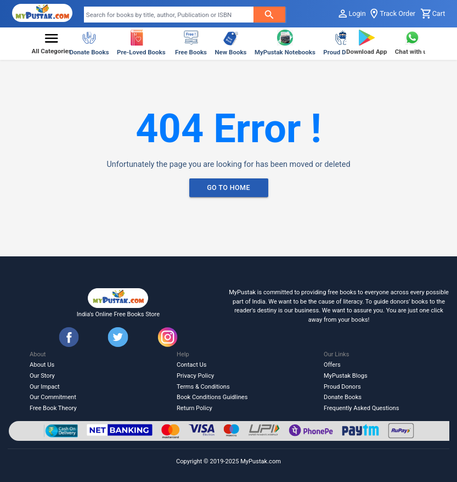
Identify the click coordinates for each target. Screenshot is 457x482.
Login (351, 14)
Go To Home (228, 187)
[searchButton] (269, 15)
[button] (52, 44)
